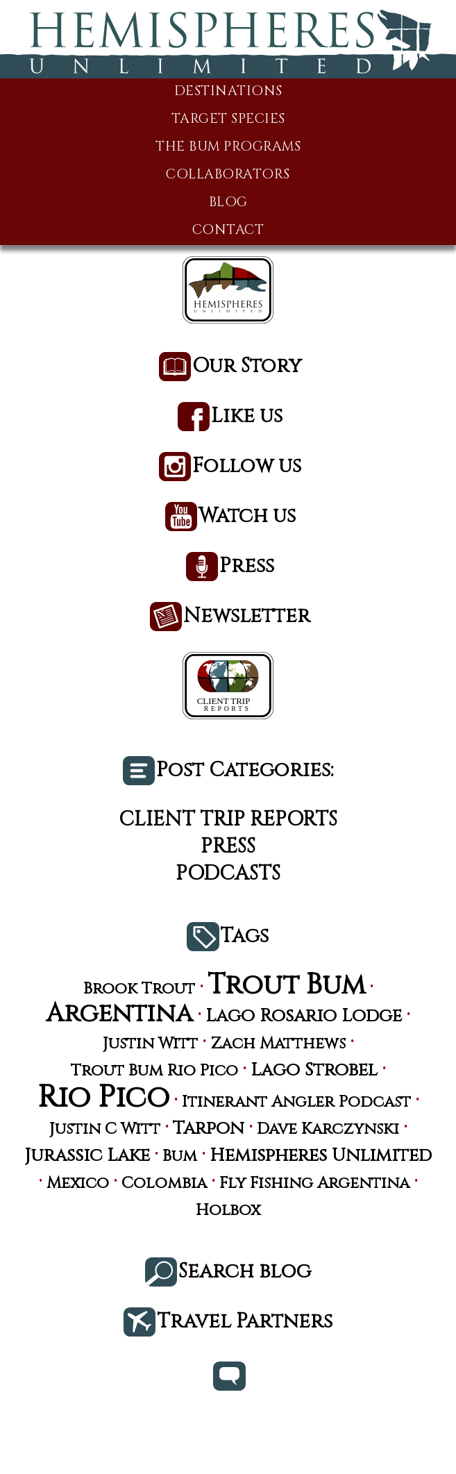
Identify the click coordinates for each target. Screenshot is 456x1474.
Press (246, 567)
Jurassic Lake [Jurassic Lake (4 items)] (87, 1156)
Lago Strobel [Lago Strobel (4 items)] (314, 1071)
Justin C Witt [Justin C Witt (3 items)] (104, 1129)
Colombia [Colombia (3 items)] (164, 1183)
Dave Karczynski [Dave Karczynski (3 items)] (328, 1129)
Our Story (247, 367)
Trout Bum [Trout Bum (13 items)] (286, 986)
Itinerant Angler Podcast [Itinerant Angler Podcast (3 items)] (296, 1102)
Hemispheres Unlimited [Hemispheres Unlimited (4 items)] (321, 1156)
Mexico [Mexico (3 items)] (78, 1183)
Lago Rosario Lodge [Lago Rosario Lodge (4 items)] (303, 1016)
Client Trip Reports (228, 819)
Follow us (246, 467)
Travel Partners (244, 1322)
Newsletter (246, 617)
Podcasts (228, 873)
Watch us (247, 517)
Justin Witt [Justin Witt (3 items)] (150, 1044)
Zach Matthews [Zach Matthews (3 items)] (278, 1044)
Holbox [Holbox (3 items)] (228, 1210)
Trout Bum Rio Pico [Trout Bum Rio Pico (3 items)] (154, 1071)
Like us (246, 417)
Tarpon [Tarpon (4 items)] (208, 1129)
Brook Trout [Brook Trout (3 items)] (139, 989)
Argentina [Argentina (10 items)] (119, 1013)
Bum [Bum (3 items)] (179, 1156)
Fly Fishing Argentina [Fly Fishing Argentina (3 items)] (314, 1183)
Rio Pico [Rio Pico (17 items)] (103, 1098)
